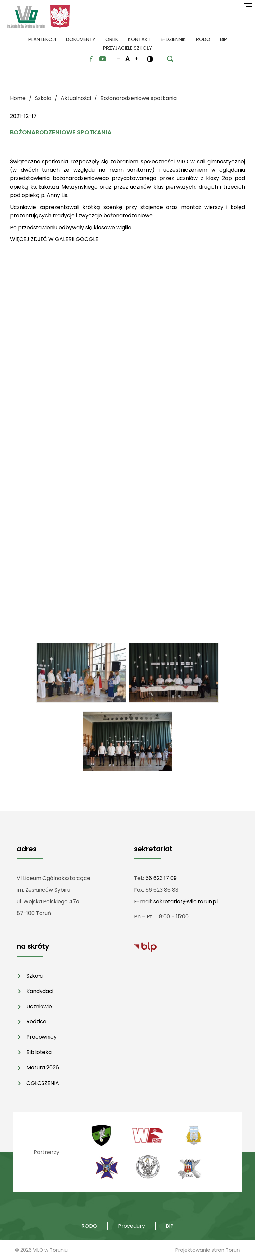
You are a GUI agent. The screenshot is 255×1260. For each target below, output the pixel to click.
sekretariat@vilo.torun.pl (185, 901)
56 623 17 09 (161, 878)
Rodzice (36, 1021)
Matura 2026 (42, 1067)
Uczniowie (39, 1006)
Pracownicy (41, 1037)
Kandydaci (39, 991)
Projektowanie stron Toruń (207, 1249)
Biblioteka (39, 1052)
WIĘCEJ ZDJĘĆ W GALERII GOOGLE (54, 239)
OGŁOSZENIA (42, 1083)
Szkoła (34, 976)
